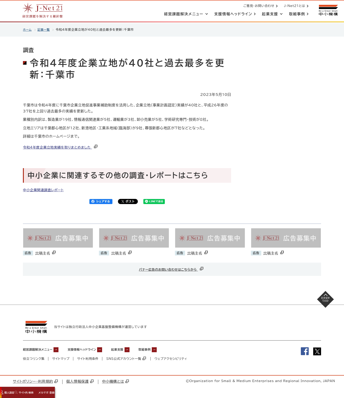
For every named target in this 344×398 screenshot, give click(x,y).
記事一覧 (44, 29)
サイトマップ (61, 358)
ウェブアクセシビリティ (171, 358)
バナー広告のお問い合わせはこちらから (171, 268)
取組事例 (165, 348)
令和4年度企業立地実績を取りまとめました (63, 147)
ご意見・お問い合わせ (257, 6)
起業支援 (134, 348)
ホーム (27, 29)
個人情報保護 (80, 381)
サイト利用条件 (88, 358)
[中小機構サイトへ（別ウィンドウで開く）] (328, 10)
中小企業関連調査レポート (44, 190)
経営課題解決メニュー (41, 348)
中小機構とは (115, 381)
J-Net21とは (293, 6)
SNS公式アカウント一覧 (127, 358)
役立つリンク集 (34, 358)
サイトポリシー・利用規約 (35, 381)
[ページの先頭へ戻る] (321, 302)
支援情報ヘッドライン (92, 348)
